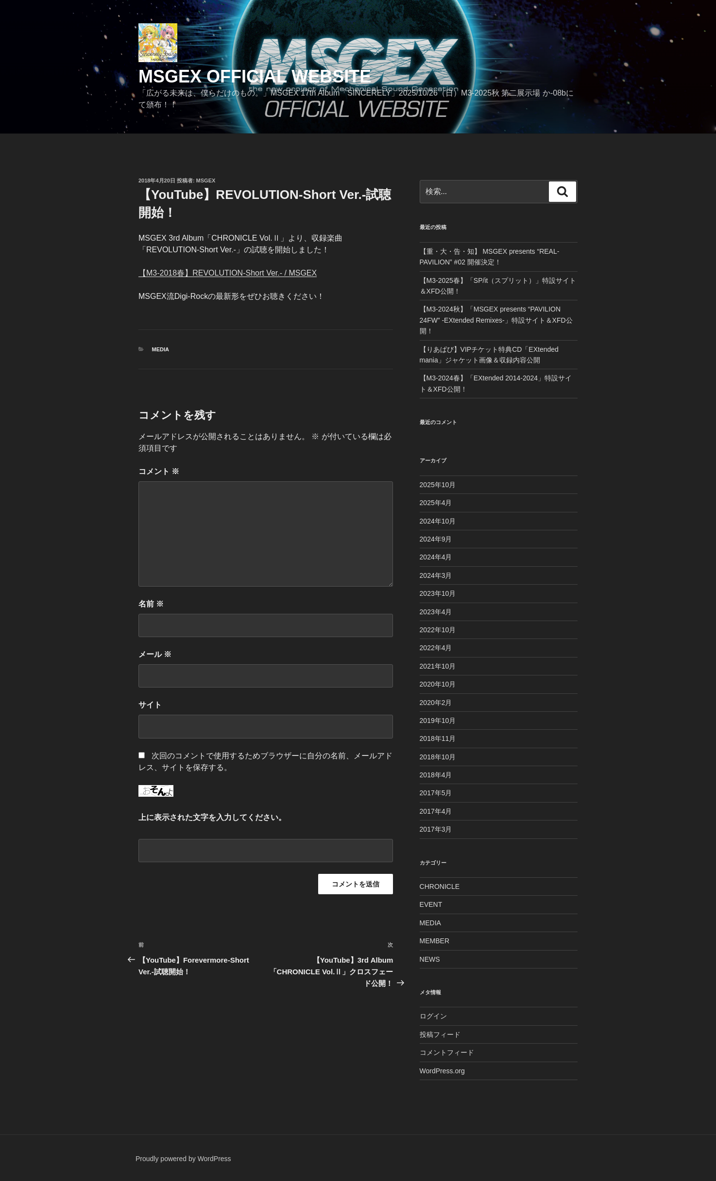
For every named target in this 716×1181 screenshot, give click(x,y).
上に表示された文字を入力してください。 (212, 817)
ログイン (433, 1016)
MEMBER (434, 941)
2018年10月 (438, 757)
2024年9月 (436, 539)
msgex (206, 180)
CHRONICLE (440, 886)
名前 (151, 604)
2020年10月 (438, 684)
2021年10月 (438, 666)
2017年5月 (436, 793)
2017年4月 (436, 811)
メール (154, 654)
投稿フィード (440, 1034)
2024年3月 (436, 575)
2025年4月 (436, 503)
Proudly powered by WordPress (183, 1159)
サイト (150, 705)
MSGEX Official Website (254, 76)
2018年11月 (438, 738)
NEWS (430, 959)
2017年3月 (436, 829)
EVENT (431, 904)
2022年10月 (438, 630)
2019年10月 (438, 720)
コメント (158, 471)
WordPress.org (442, 1071)
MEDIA (160, 349)
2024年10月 (438, 521)
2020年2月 (436, 702)
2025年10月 (438, 485)
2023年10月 (438, 593)
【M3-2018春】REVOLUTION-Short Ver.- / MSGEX (227, 273)
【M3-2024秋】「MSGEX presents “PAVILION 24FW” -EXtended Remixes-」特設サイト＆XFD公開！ (496, 320)
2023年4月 (436, 612)
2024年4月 (436, 557)
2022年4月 (436, 648)
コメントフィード (447, 1052)
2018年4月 (436, 775)
